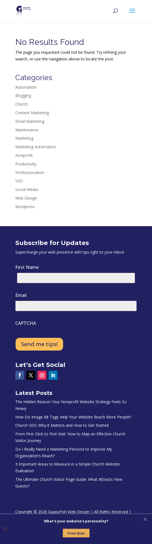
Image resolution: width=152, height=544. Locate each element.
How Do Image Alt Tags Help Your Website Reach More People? (73, 417)
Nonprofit (24, 155)
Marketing (24, 138)
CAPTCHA (25, 323)
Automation (26, 87)
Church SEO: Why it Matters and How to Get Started (62, 425)
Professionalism (29, 172)
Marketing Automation (35, 146)
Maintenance (27, 129)
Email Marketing (29, 121)
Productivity (25, 164)
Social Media (26, 189)
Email (21, 295)
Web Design (26, 198)
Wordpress (25, 206)
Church (21, 104)
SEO (19, 180)
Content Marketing (32, 112)
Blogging (23, 95)
